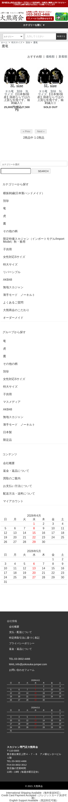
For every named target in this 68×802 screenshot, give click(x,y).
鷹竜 (35, 42)
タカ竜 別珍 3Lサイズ (16, 93)
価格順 (50, 56)
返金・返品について (16, 471)
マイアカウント (13, 501)
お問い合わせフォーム (21, 669)
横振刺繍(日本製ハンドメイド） (24, 193)
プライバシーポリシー (21, 643)
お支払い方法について (17, 486)
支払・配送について (20, 632)
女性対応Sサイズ (14, 257)
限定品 (7, 440)
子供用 (7, 249)
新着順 (63, 56)
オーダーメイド (13, 317)
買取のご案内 (11, 478)
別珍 (28, 42)
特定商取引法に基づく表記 (24, 637)
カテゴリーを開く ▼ (34, 25)
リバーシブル (11, 272)
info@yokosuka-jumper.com (31, 664)
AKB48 (7, 279)
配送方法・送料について (19, 493)
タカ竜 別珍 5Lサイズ (50, 93)
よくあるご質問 (13, 302)
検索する (61, 36)
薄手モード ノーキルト (19, 295)
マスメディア (11, 402)
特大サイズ (16, 42)
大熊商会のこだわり (16, 310)
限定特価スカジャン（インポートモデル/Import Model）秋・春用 (33, 240)
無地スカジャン (13, 287)
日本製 (7, 432)
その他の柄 (10, 231)
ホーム (4, 42)
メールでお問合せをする (40, 18)
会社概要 (9, 463)
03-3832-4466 (39, 14)
